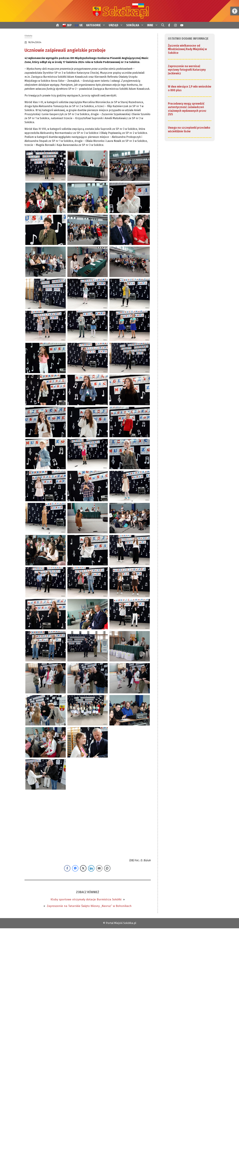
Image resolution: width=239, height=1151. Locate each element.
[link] (234, 11)
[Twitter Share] (83, 868)
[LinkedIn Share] (91, 868)
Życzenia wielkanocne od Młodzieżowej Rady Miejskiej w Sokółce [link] (187, 49)
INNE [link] (153, 25)
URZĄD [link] (117, 25)
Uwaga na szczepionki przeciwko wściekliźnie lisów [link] (189, 129)
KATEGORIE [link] (96, 25)
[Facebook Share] (67, 868)
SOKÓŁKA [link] (135, 25)
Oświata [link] (28, 35)
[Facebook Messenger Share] (75, 868)
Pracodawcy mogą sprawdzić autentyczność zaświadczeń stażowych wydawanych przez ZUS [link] (187, 109)
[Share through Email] (99, 868)
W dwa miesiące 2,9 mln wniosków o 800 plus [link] (189, 88)
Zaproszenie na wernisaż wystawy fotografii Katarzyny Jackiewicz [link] (187, 69)
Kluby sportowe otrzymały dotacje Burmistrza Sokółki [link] (86, 899)
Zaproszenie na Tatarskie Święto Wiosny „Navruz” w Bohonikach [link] (89, 906)
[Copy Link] (107, 868)
